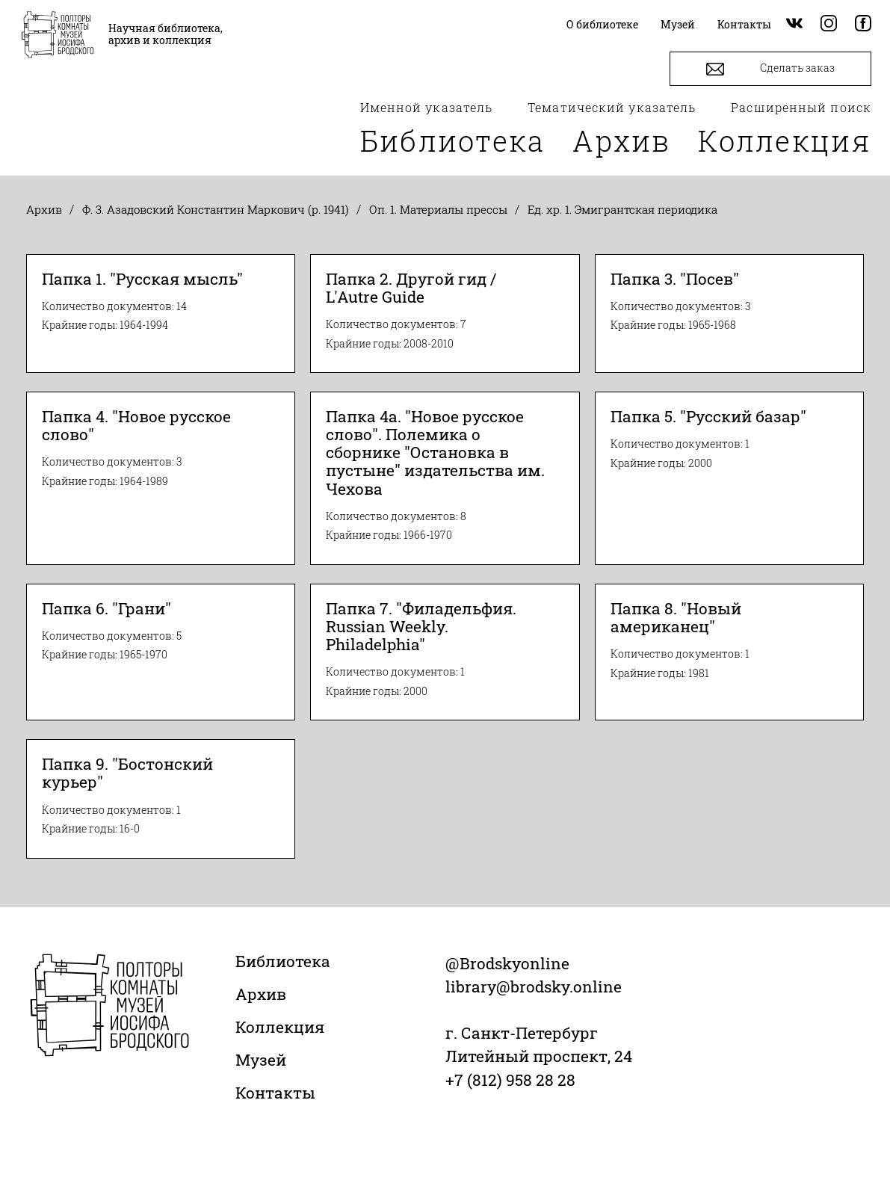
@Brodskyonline (507, 963)
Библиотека (453, 140)
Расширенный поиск (801, 107)
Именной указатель (426, 107)
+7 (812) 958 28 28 (510, 1079)
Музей (260, 1059)
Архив (621, 140)
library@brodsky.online (533, 986)
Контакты (275, 1092)
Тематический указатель (612, 107)
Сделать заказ (770, 69)
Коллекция (784, 140)
